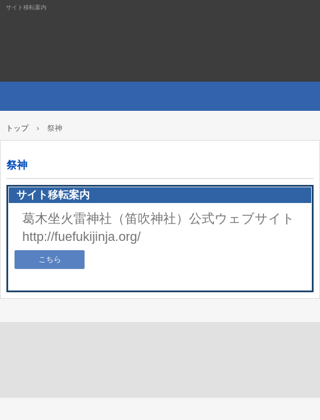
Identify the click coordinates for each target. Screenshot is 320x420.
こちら (49, 259)
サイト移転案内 (160, 40)
